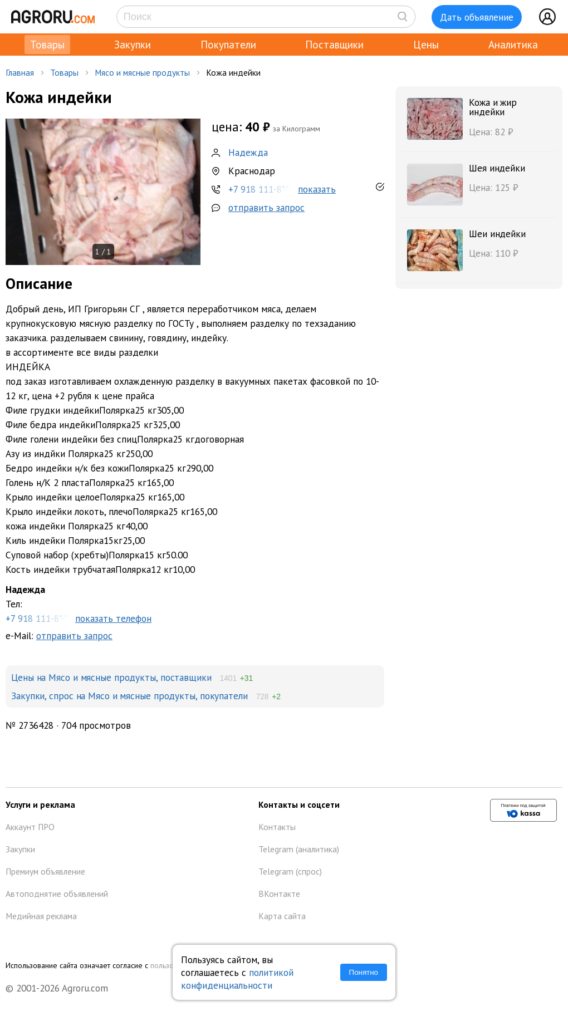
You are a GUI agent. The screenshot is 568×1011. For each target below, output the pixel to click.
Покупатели (228, 44)
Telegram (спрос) (290, 871)
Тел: (195, 604)
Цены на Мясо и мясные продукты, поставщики (111, 677)
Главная (20, 72)
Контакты (277, 826)
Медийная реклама (41, 915)
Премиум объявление (45, 871)
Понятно (363, 972)
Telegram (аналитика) (298, 849)
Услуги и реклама (40, 804)
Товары (47, 44)
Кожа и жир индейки (493, 107)
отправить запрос (266, 207)
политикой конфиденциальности (237, 979)
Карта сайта (282, 915)
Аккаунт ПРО (30, 826)
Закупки (132, 44)
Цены (426, 44)
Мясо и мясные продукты (142, 72)
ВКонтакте (279, 893)
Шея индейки (497, 167)
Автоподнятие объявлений (57, 893)
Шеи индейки (497, 233)
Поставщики (334, 44)
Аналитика (513, 44)
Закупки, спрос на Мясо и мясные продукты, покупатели (129, 695)
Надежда (248, 152)
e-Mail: (59, 635)
